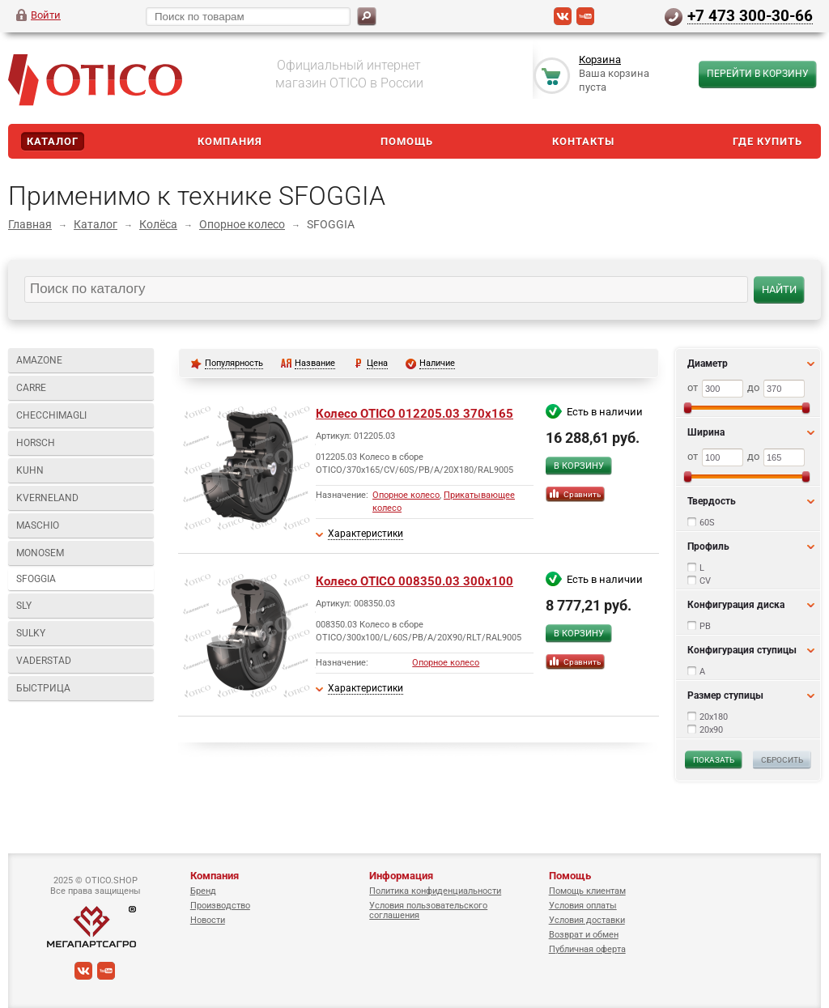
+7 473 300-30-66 (750, 15)
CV (705, 581)
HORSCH (35, 443)
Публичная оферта (587, 949)
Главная (30, 224)
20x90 (711, 730)
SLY (24, 605)
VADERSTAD (43, 660)
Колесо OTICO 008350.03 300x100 (414, 581)
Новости (207, 920)
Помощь (406, 141)
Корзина (600, 59)
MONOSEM (40, 553)
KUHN (30, 470)
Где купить (767, 141)
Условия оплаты (583, 905)
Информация (401, 876)
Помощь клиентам (587, 891)
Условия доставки (587, 920)
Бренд (203, 891)
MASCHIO (37, 525)
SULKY (30, 633)
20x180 (713, 717)
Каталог (53, 141)
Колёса (158, 224)
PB (705, 626)
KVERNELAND (47, 498)
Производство (220, 905)
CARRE (31, 387)
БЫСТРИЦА (43, 688)
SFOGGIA (36, 579)
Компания (230, 141)
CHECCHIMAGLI (51, 415)
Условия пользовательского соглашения (428, 910)
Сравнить (582, 494)
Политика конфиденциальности (435, 891)
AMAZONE (39, 360)
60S (707, 522)
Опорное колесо (242, 224)
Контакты (583, 141)
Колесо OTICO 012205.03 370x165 (414, 413)
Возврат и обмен (584, 934)
